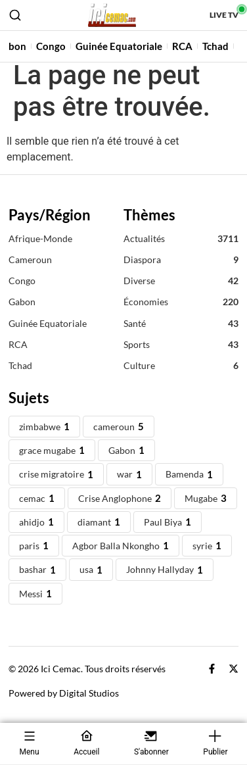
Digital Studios (89, 700)
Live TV (224, 15)
